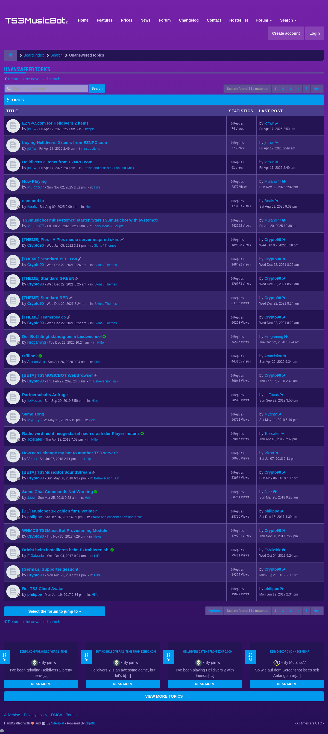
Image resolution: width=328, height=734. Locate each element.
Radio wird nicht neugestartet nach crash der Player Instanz (81, 433)
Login (314, 33)
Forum (165, 20)
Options (214, 611)
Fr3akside (35, 555)
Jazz (31, 497)
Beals (32, 206)
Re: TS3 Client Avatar (43, 588)
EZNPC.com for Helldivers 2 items (55, 123)
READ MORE (41, 684)
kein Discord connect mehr (289, 651)
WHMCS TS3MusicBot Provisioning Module (64, 530)
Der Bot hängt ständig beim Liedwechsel (62, 336)
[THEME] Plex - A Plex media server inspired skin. (70, 239)
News (145, 20)
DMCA (56, 715)
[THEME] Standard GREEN (48, 278)
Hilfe (97, 187)
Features (105, 20)
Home (83, 20)
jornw (31, 129)
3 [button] (291, 89)
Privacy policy (35, 715)
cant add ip (33, 200)
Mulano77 (35, 187)
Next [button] (317, 89)
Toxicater (34, 439)
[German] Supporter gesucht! (51, 569)
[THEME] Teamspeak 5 (44, 317)
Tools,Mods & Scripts (108, 226)
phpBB (90, 723)
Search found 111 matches (247, 89)
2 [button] (283, 89)
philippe (34, 517)
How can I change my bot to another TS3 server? (70, 452)
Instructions (91, 149)
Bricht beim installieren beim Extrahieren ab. (66, 549)
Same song (33, 414)
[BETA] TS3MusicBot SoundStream (56, 472)
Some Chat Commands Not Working (57, 491)
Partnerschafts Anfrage (45, 394)
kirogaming (36, 342)
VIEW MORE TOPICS (164, 696)
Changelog (188, 20)
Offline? (30, 355)
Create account (286, 33)
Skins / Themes (105, 245)
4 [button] (299, 89)
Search (288, 20)
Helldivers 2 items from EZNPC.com (57, 162)
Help (89, 207)
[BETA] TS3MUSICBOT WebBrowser (57, 375)
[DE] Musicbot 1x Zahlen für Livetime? (59, 511)
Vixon (32, 458)
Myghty (33, 420)
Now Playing (34, 181)
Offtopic (89, 129)
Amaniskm (36, 361)
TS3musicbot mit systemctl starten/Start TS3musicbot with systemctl (90, 220)
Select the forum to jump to (54, 611)
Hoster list (238, 20)
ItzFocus (34, 400)
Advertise (12, 715)
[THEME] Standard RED (45, 297)
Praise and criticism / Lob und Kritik (108, 168)
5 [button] (307, 89)
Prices (126, 20)
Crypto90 (35, 245)
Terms (71, 715)
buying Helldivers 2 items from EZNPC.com (64, 142)
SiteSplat (57, 723)
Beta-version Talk (105, 381)
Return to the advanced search (34, 79)
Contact (214, 20)
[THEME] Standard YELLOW (49, 259)
